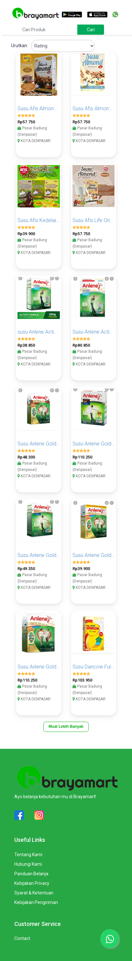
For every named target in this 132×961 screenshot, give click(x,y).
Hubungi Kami (28, 864)
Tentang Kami (28, 854)
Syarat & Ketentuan (33, 892)
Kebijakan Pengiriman (36, 902)
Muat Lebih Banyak (66, 726)
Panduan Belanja (31, 873)
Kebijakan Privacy (31, 883)
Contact (22, 938)
